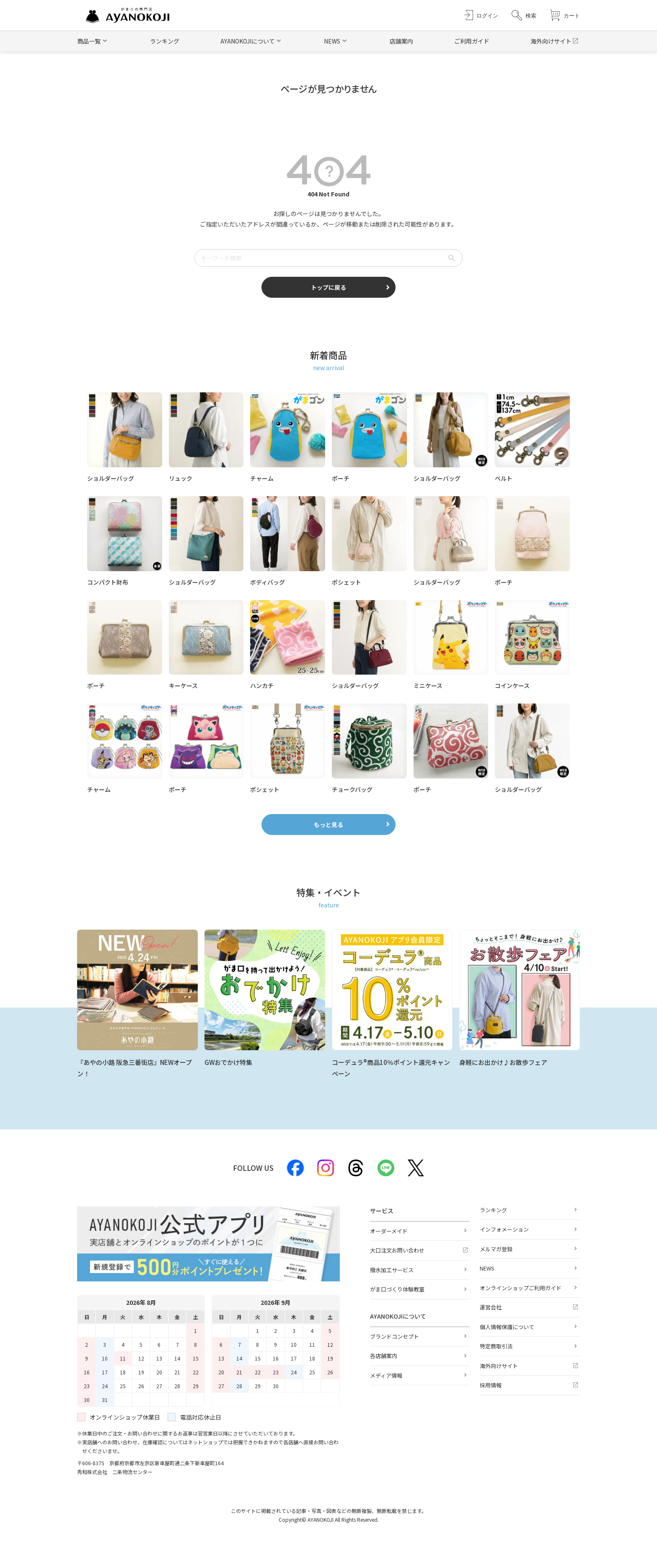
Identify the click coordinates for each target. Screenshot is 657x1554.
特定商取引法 (496, 1346)
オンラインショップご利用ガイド (520, 1288)
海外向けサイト (551, 41)
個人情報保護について (507, 1327)
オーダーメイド (389, 1231)
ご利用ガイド (471, 41)
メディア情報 (386, 1375)
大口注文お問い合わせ (397, 1250)
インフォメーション (504, 1229)
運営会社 (491, 1307)
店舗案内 (401, 41)
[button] (524, 15)
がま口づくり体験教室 (397, 1289)
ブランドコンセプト (394, 1336)
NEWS (487, 1268)
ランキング (164, 41)
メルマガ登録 (496, 1249)
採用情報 (491, 1385)
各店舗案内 (383, 1356)
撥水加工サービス (392, 1270)
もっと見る (328, 824)
